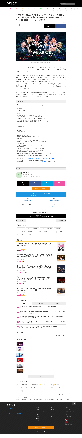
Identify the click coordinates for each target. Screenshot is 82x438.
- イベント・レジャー (40, 411)
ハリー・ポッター (42, 388)
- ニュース (52, 409)
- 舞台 (37, 409)
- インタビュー (53, 411)
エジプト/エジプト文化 (46, 384)
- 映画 (37, 420)
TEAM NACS (20, 228)
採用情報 (66, 412)
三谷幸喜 (56, 384)
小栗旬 (59, 388)
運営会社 (66, 407)
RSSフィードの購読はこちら (42, 188)
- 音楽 (37, 407)
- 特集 (51, 416)
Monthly (58, 303)
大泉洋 (29, 228)
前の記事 (19, 220)
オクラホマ (37, 231)
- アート (38, 416)
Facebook (11, 408)
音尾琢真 (35, 228)
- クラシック (38, 412)
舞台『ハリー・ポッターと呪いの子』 (26, 388)
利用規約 (66, 414)
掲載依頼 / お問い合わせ (69, 411)
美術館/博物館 (34, 384)
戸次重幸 (49, 228)
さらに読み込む (45, 376)
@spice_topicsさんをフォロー (14, 413)
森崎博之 (29, 231)
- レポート (52, 412)
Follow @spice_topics (28, 200)
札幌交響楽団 (21, 231)
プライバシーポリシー (69, 416)
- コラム (51, 414)
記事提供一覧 (67, 409)
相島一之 (52, 388)
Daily (24, 303)
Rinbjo (26, 391)
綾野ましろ (46, 231)
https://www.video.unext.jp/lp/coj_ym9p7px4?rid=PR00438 (41, 158)
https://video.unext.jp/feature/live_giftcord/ (35, 161)
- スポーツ (38, 418)
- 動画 (51, 407)
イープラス (18, 397)
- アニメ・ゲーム (39, 414)
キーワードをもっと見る (60, 394)
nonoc (60, 231)
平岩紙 (19, 391)
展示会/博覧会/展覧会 (22, 384)
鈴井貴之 (57, 228)
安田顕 (43, 228)
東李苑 (53, 231)
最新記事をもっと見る (60, 335)
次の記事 (62, 220)
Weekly (41, 303)
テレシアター (21, 234)
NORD (29, 234)
